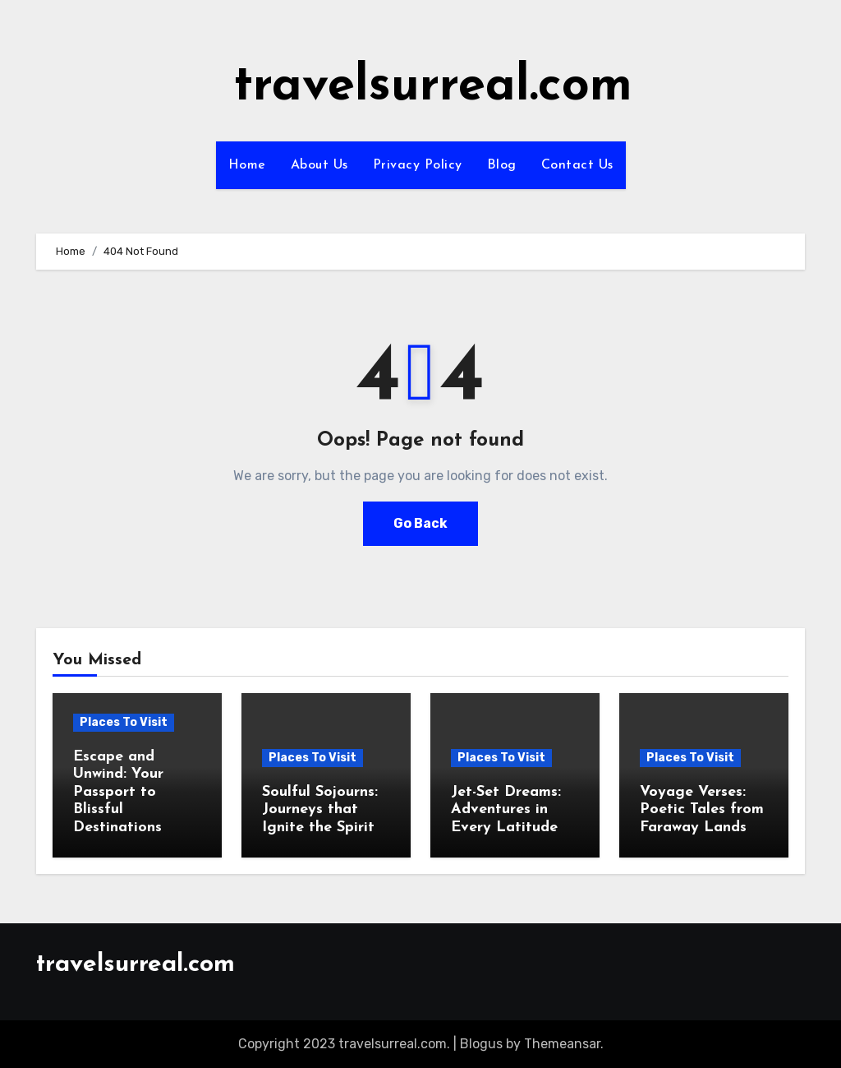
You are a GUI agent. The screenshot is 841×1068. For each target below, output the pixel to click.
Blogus (481, 1044)
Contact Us (577, 165)
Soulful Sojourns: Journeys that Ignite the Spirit (320, 809)
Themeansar (562, 1044)
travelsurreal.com (432, 87)
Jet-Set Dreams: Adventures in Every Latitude (506, 809)
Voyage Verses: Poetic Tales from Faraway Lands (702, 809)
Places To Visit (124, 722)
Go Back (420, 523)
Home (247, 165)
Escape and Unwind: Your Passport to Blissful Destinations (118, 792)
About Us (319, 165)
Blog (502, 165)
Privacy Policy (417, 165)
